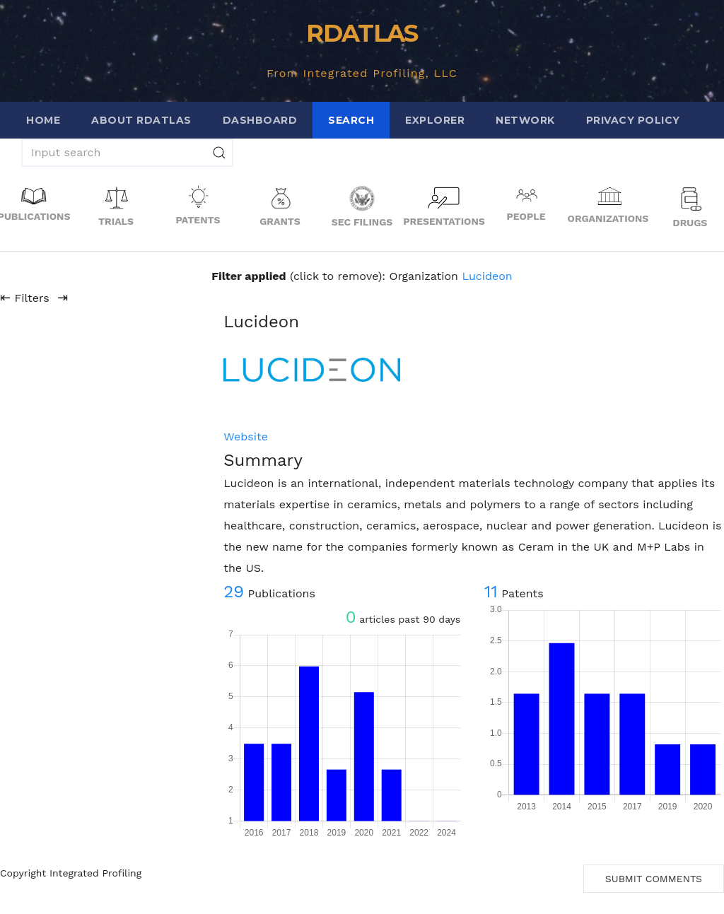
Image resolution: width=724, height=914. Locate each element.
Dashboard (260, 120)
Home (43, 120)
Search (351, 120)
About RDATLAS (141, 120)
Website (245, 436)
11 (491, 592)
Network (525, 120)
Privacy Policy (633, 120)
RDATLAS (361, 33)
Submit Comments (653, 878)
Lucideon (487, 276)
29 (233, 592)
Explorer (435, 120)
